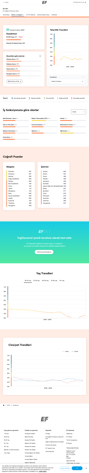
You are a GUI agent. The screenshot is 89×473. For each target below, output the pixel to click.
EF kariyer (69, 443)
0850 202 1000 (70, 461)
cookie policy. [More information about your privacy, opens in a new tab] (43, 471)
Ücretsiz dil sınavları (51, 445)
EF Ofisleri (69, 437)
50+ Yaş (6, 446)
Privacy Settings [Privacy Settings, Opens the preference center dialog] (65, 468)
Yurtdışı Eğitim (29, 456)
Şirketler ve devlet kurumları (11, 449)
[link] (11, 10)
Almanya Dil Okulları (30, 449)
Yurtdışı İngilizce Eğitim (31, 459)
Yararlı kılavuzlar (50, 451)
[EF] (44, 2)
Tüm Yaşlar (7, 453)
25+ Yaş (6, 443)
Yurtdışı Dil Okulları (30, 433)
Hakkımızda (69, 433)
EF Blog (48, 433)
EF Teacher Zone (50, 448)
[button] (6, 2)
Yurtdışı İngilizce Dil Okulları (32, 453)
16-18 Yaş (6, 437)
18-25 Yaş (6, 440)
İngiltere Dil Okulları (30, 443)
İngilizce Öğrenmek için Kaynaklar (55, 441)
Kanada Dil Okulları (30, 440)
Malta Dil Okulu (29, 437)
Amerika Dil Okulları (30, 446)
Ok (77, 468)
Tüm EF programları (71, 440)
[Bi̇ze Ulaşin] (79, 2)
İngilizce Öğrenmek (30, 462)
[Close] (86, 468)
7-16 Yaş (6, 433)
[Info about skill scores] (40, 56)
